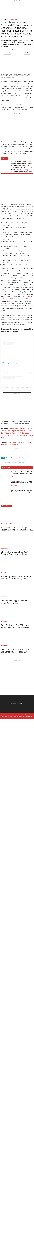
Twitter (29, 442)
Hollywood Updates (6, 460)
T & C (20, 714)
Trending (21, 462)
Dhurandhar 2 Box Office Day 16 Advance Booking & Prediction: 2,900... (15, 554)
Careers (16, 714)
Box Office (14, 476)
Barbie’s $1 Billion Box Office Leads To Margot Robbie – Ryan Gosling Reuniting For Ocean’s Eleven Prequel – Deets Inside (22, 170)
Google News (13, 445)
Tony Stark (14, 462)
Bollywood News (6, 523)
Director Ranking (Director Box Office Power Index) (14, 601)
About (6, 714)
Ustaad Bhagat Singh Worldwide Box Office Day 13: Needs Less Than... (15, 651)
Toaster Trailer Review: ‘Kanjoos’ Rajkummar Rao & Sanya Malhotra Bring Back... (16, 529)
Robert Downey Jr (6, 462)
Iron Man (15, 460)
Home (3, 19)
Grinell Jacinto (6, 49)
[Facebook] (2, 455)
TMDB (22, 718)
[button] (27, 53)
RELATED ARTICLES (7, 467)
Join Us (7, 53)
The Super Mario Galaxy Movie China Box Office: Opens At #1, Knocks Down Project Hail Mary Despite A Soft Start (22, 482)
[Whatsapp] (8, 455)
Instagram (21, 442)
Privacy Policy (25, 714)
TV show (12, 718)
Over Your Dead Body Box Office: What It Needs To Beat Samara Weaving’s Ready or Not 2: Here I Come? (22, 491)
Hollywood (20, 457)
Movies (30, 716)
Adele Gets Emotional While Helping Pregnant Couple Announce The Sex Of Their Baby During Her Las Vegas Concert (22, 163)
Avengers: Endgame (11, 457)
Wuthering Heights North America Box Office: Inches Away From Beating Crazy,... (16, 578)
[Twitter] (5, 455)
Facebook (12, 442)
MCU (25, 322)
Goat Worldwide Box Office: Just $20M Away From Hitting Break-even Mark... (15, 627)
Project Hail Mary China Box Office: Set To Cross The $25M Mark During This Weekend (22, 472)
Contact (11, 714)
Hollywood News (12, 19)
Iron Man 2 (22, 460)
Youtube (4, 445)
